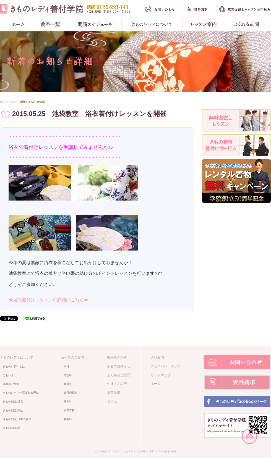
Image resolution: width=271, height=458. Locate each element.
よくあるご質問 (118, 375)
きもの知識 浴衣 (13, 401)
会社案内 (157, 357)
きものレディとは (14, 366)
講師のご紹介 (11, 383)
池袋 (14, 101)
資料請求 (113, 392)
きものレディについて (16, 357)
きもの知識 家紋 (13, 410)
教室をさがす (117, 357)
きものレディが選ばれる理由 (21, 392)
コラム (112, 401)
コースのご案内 (72, 357)
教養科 (68, 419)
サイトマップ (161, 375)
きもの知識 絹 (11, 427)
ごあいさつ (10, 375)
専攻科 (68, 375)
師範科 (68, 383)
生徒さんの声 (117, 384)
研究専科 (69, 410)
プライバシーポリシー (167, 366)
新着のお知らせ (118, 366)
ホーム (4, 101)
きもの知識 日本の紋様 (17, 419)
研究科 (68, 401)
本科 (66, 366)
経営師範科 (70, 392)
